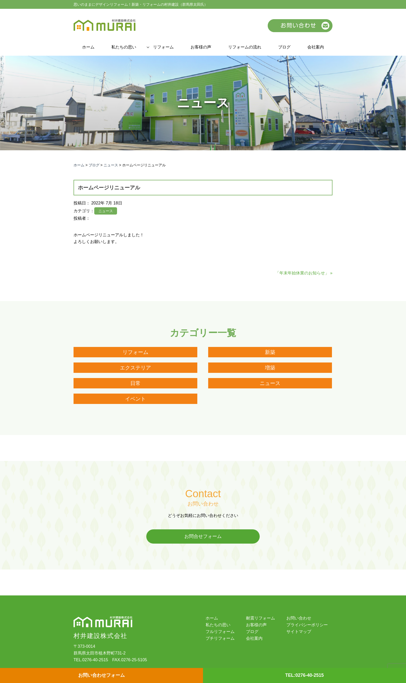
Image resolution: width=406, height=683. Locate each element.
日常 (135, 383)
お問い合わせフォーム (101, 675)
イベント (135, 399)
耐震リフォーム (260, 618)
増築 (270, 368)
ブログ (284, 47)
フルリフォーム (220, 632)
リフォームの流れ (244, 47)
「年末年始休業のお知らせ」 (302, 273)
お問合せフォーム (203, 536)
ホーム (88, 47)
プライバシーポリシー (307, 625)
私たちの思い (123, 47)
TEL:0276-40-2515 (304, 675)
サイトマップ (298, 632)
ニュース (270, 383)
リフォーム (163, 47)
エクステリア (135, 368)
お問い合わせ (298, 618)
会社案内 (315, 47)
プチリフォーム (220, 639)
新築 (270, 352)
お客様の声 (201, 47)
